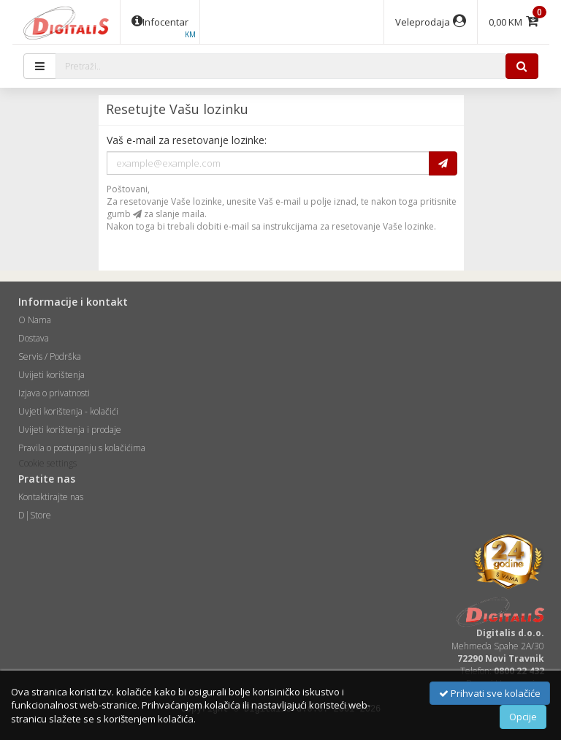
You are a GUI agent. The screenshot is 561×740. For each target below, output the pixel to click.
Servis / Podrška (49, 356)
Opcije (523, 716)
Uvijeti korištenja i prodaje (69, 429)
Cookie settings (47, 463)
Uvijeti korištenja (51, 375)
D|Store (34, 515)
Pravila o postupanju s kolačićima (81, 448)
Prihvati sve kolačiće (490, 693)
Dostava (33, 338)
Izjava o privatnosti (54, 393)
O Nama (34, 320)
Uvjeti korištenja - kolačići (68, 411)
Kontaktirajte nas (50, 497)
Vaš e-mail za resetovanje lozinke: (187, 140)
